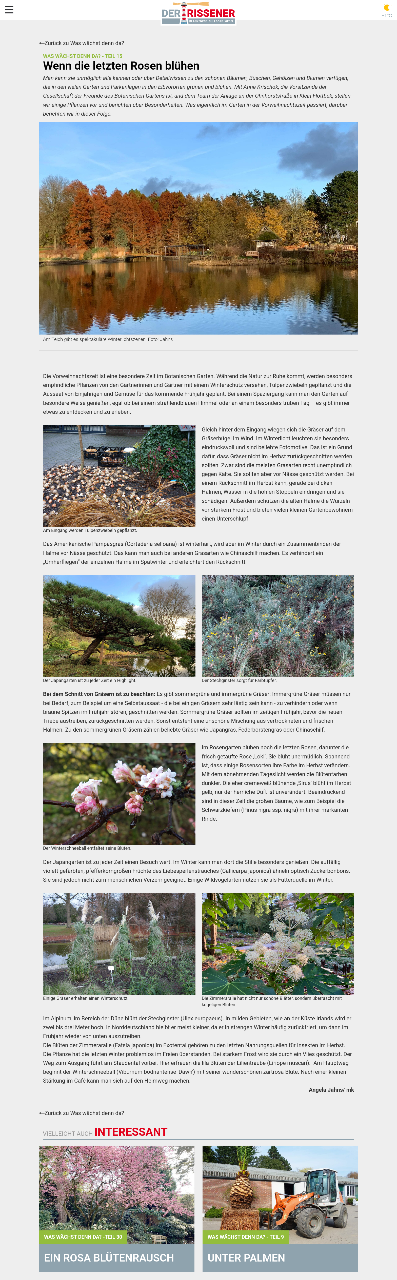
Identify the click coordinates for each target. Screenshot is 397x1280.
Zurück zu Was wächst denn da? (81, 43)
